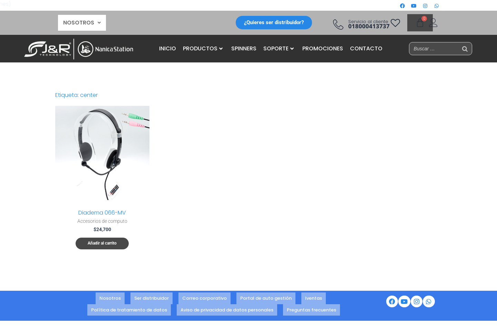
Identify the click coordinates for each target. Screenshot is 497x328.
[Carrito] (420, 22)
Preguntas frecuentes (311, 308)
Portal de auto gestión (266, 299)
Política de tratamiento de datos (129, 308)
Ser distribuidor (151, 299)
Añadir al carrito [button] (102, 243)
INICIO (167, 48)
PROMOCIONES (322, 48)
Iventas (313, 299)
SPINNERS (243, 48)
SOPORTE (278, 48)
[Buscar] (465, 48)
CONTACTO (366, 48)
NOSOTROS (82, 23)
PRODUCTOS (203, 48)
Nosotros (110, 299)
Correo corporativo (204, 299)
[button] (82, 23)
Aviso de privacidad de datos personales (227, 308)
